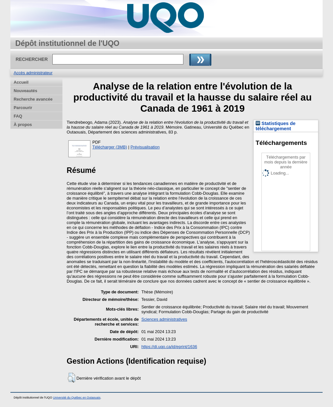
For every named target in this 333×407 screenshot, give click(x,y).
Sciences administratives (164, 319)
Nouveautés (25, 90)
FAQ (18, 116)
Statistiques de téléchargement (276, 126)
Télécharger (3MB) (109, 147)
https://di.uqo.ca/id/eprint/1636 (169, 346)
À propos (23, 124)
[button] (71, 378)
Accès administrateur (33, 72)
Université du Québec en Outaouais (76, 397)
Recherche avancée (33, 99)
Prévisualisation (145, 147)
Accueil (21, 82)
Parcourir (23, 107)
